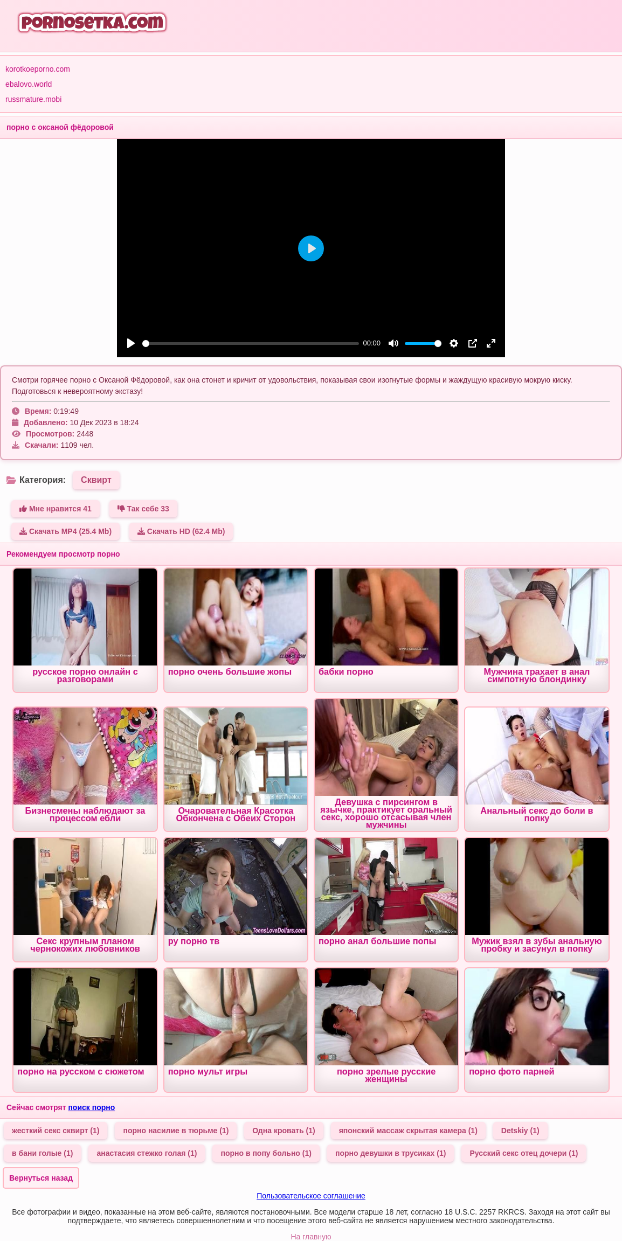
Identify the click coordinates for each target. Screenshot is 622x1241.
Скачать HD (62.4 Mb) (181, 531)
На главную (311, 1236)
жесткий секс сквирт (55, 1130)
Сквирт (96, 479)
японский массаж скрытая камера (408, 1130)
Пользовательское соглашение (311, 1195)
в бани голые (42, 1153)
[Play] (131, 343)
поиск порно (91, 1107)
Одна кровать (283, 1130)
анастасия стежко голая (146, 1153)
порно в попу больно (265, 1153)
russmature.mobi (33, 99)
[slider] (250, 343)
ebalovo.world (28, 84)
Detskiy (520, 1130)
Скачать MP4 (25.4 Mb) (65, 531)
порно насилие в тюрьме (176, 1130)
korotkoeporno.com (37, 69)
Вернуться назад (41, 1178)
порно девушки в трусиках (390, 1153)
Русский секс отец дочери (523, 1153)
